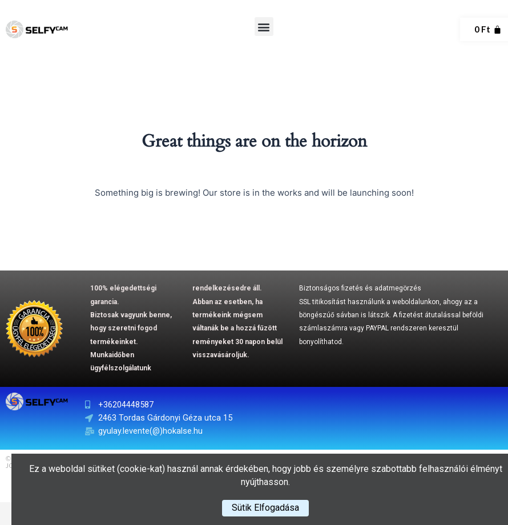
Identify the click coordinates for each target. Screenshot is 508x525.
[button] (264, 26)
